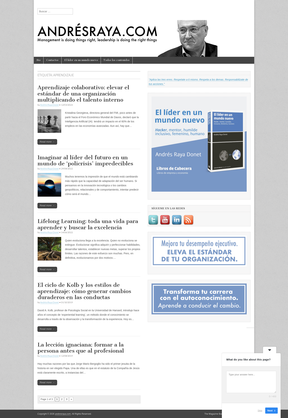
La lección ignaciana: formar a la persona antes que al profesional (80, 347)
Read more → (47, 141)
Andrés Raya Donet (49, 104)
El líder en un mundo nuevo (81, 60)
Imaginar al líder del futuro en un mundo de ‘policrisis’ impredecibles (85, 160)
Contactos (52, 60)
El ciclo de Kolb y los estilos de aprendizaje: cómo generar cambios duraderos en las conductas (84, 291)
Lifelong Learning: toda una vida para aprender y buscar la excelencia (87, 224)
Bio (39, 60)
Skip (260, 410)
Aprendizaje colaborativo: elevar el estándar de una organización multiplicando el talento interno (83, 93)
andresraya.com (63, 414)
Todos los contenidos (117, 60)
